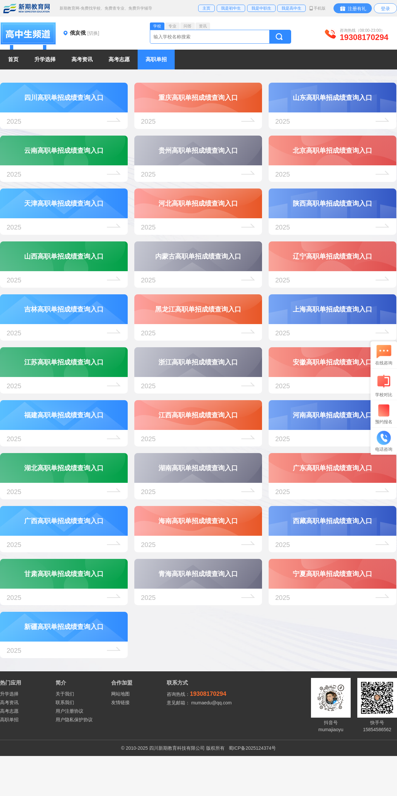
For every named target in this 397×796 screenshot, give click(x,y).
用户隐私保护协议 (74, 719)
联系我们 (65, 702)
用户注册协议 (69, 711)
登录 (385, 8)
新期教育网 (26, 8)
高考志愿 (9, 711)
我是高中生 (291, 8)
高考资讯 (9, 702)
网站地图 (120, 693)
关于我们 (65, 693)
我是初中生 (231, 8)
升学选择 (9, 693)
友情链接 (120, 702)
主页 (206, 8)
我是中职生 (261, 8)
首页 (13, 59)
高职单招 (9, 719)
